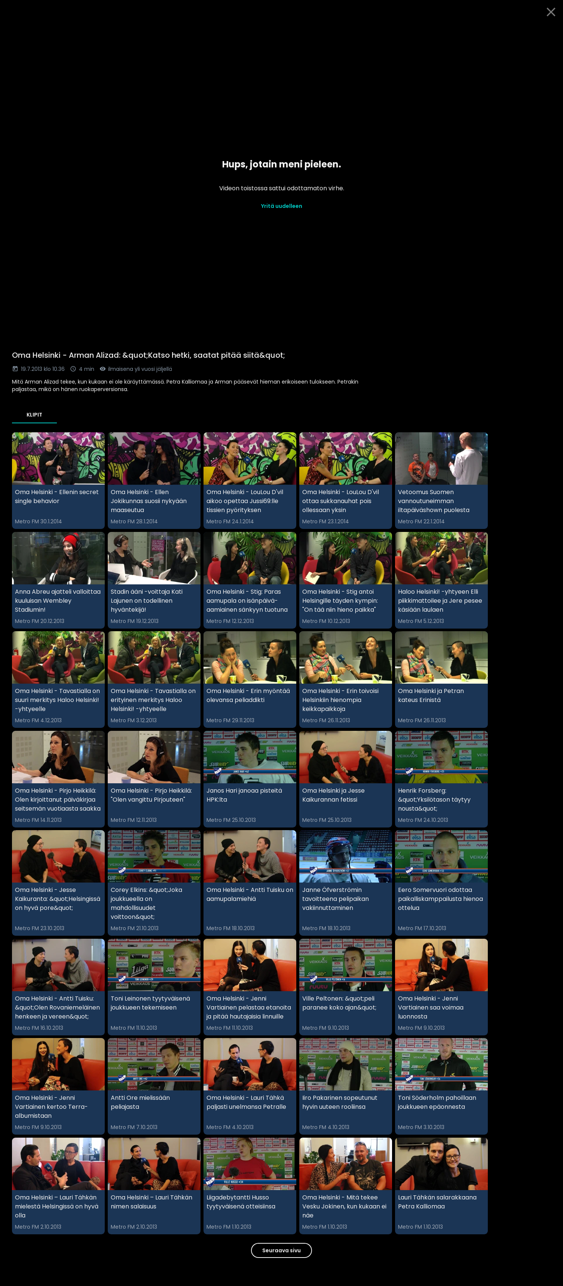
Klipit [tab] (34, 414)
